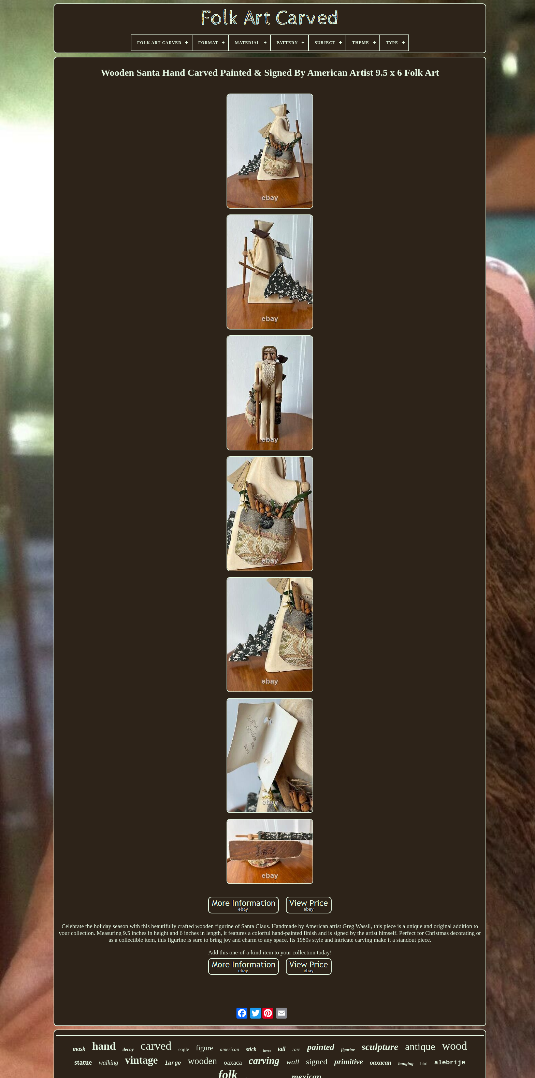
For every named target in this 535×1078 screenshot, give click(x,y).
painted (320, 1047)
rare (296, 1049)
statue (83, 1062)
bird (424, 1063)
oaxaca (233, 1062)
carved (156, 1045)
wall (292, 1062)
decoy (128, 1049)
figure (204, 1048)
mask (79, 1049)
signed (317, 1061)
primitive (348, 1062)
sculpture (380, 1046)
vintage (141, 1060)
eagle (183, 1049)
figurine (348, 1049)
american (229, 1049)
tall (282, 1049)
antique (420, 1046)
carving (264, 1060)
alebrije (449, 1062)
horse (267, 1050)
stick (251, 1049)
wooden (202, 1061)
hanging (406, 1063)
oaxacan (380, 1062)
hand (104, 1046)
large (173, 1063)
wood (454, 1046)
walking (108, 1062)
